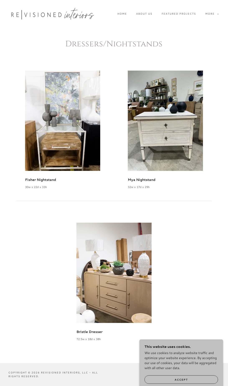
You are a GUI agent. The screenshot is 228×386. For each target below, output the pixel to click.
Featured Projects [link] (179, 13)
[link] (52, 13)
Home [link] (122, 13)
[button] (211, 13)
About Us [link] (144, 13)
